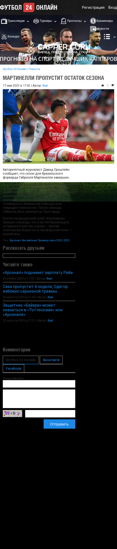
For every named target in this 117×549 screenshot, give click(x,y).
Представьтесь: (13, 378)
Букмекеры (105, 21)
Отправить (59, 424)
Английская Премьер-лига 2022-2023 (45, 240)
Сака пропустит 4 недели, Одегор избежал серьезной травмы (35, 289)
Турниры (46, 21)
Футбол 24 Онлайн (14, 69)
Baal (45, 85)
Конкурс (14, 36)
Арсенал (15, 240)
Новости (103, 28)
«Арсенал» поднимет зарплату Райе (38, 272)
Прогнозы (74, 21)
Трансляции (16, 21)
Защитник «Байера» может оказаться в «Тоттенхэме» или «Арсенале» (33, 310)
